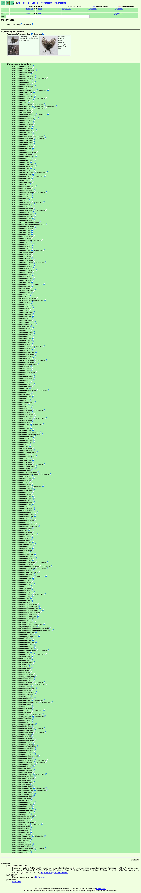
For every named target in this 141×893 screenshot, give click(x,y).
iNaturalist (27, 24)
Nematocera (46, 3)
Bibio (40, 9)
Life (18, 3)
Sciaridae (29, 14)
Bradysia (29, 9)
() (92, 9)
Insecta (26, 3)
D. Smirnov (25, 40)
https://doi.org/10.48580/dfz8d (54, 872)
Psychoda (66, 9)
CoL (17, 24)
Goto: (45, 16)
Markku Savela (101, 889)
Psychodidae (60, 3)
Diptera (35, 3)
